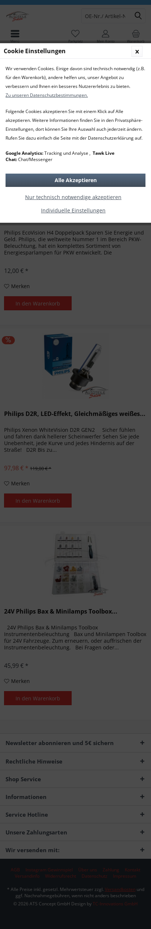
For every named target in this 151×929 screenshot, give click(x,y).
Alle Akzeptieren (76, 180)
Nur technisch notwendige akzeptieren (73, 197)
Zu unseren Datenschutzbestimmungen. (47, 95)
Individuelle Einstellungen (73, 210)
